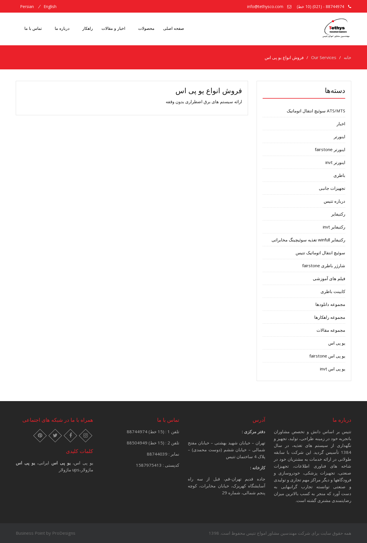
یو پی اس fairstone (327, 356)
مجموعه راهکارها (329, 317)
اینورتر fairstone (330, 149)
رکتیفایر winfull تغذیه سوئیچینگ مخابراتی (308, 240)
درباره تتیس (334, 201)
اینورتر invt (335, 162)
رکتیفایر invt (334, 227)
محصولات (146, 28)
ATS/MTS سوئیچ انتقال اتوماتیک (316, 111)
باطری (339, 175)
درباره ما (62, 28)
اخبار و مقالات (113, 28)
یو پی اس (336, 343)
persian (27, 7)
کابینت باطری (333, 291)
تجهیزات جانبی (332, 188)
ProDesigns (63, 533)
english (50, 7)
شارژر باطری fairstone (323, 265)
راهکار (87, 28)
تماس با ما (33, 28)
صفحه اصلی (173, 28)
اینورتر (339, 136)
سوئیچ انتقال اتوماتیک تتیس (320, 252)
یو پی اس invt (332, 369)
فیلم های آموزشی (329, 278)
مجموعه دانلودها (330, 304)
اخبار (341, 123)
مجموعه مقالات (331, 330)
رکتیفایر (338, 214)
